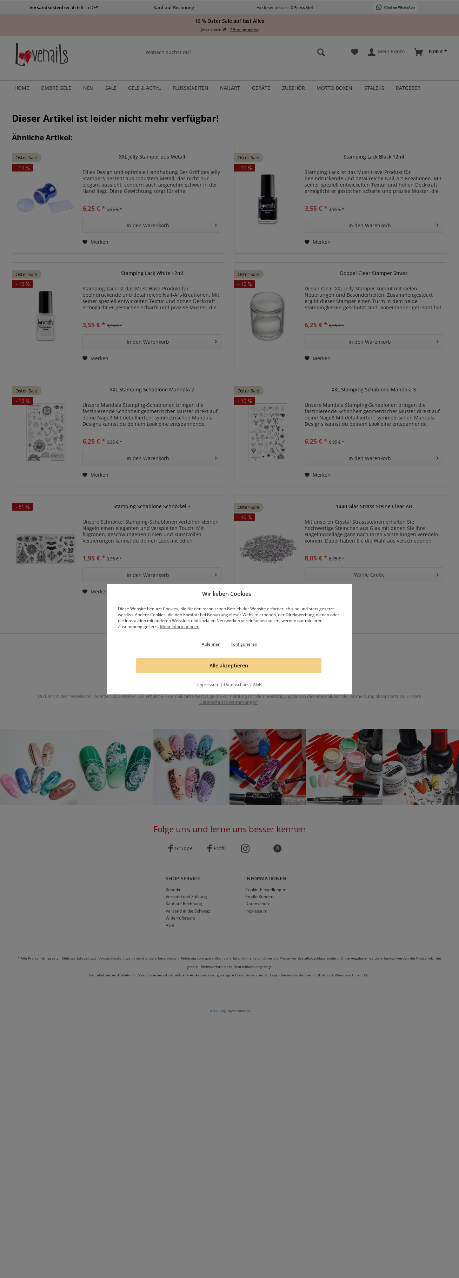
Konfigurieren (244, 644)
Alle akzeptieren (228, 665)
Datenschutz (236, 684)
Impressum (208, 684)
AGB (257, 684)
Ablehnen (211, 644)
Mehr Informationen (179, 627)
